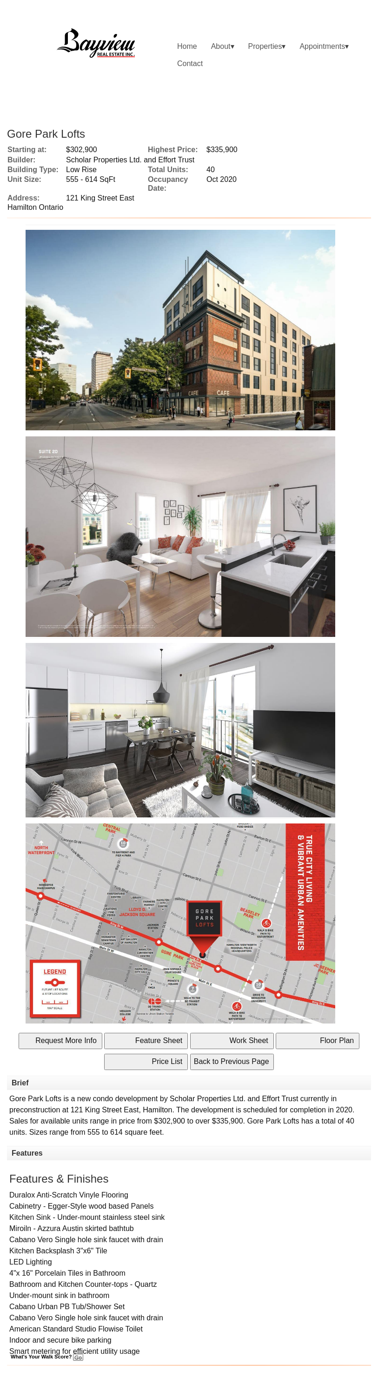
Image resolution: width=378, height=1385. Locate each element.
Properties (265, 46)
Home (187, 46)
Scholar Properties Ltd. (207, 1099)
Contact (190, 63)
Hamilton (157, 1110)
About (221, 46)
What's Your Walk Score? (47, 1356)
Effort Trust (280, 1099)
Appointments (322, 46)
